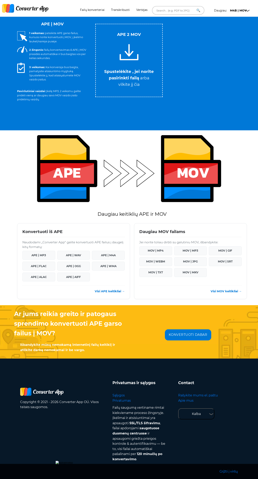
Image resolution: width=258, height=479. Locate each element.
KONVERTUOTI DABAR (188, 335)
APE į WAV (73, 255)
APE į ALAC (39, 277)
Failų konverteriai (92, 10)
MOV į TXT (155, 272)
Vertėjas (142, 10)
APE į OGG (73, 266)
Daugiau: (230, 10)
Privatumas (121, 400)
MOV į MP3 (190, 250)
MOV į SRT (225, 261)
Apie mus (186, 400)
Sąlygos (118, 395)
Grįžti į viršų (229, 471)
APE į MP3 (38, 255)
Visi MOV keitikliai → (226, 291)
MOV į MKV (190, 272)
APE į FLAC (39, 266)
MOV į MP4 (155, 250)
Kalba (196, 414)
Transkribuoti (120, 10)
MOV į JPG (190, 261)
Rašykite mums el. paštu (198, 395)
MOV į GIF (225, 250)
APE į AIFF (73, 277)
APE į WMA (108, 266)
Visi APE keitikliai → (110, 291)
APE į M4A (108, 255)
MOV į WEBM (155, 261)
